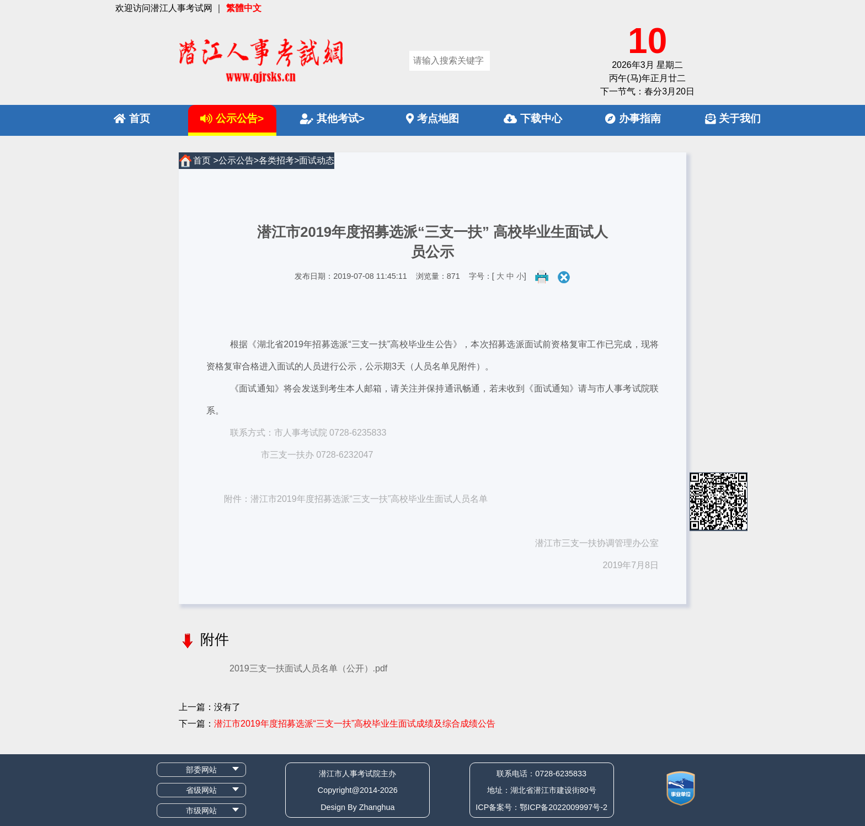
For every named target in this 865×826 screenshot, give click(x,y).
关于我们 (733, 118)
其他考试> (332, 118)
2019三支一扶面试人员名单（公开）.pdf (308, 668)
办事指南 (633, 118)
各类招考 (276, 160)
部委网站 (201, 769)
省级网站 (201, 790)
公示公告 (236, 160)
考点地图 (432, 118)
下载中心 (533, 118)
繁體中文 (243, 8)
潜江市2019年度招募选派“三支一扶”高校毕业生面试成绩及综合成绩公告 (354, 723)
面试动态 (316, 160)
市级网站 (201, 810)
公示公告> (232, 118)
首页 (132, 118)
